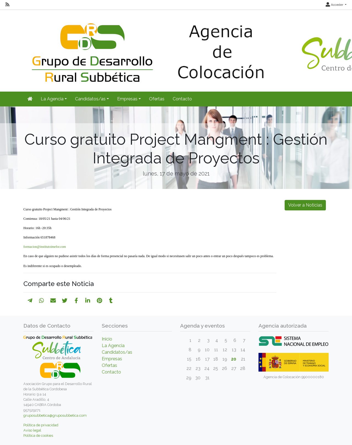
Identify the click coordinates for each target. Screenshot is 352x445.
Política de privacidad (40, 425)
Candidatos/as (117, 352)
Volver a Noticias (305, 205)
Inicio (107, 339)
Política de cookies (38, 435)
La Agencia (113, 345)
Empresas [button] (127, 98)
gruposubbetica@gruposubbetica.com (55, 415)
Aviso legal (32, 430)
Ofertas (156, 98)
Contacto (182, 98)
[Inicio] (30, 99)
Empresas (112, 358)
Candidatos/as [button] (90, 98)
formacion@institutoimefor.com (44, 247)
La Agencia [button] (52, 98)
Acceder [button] (335, 5)
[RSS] (7, 5)
